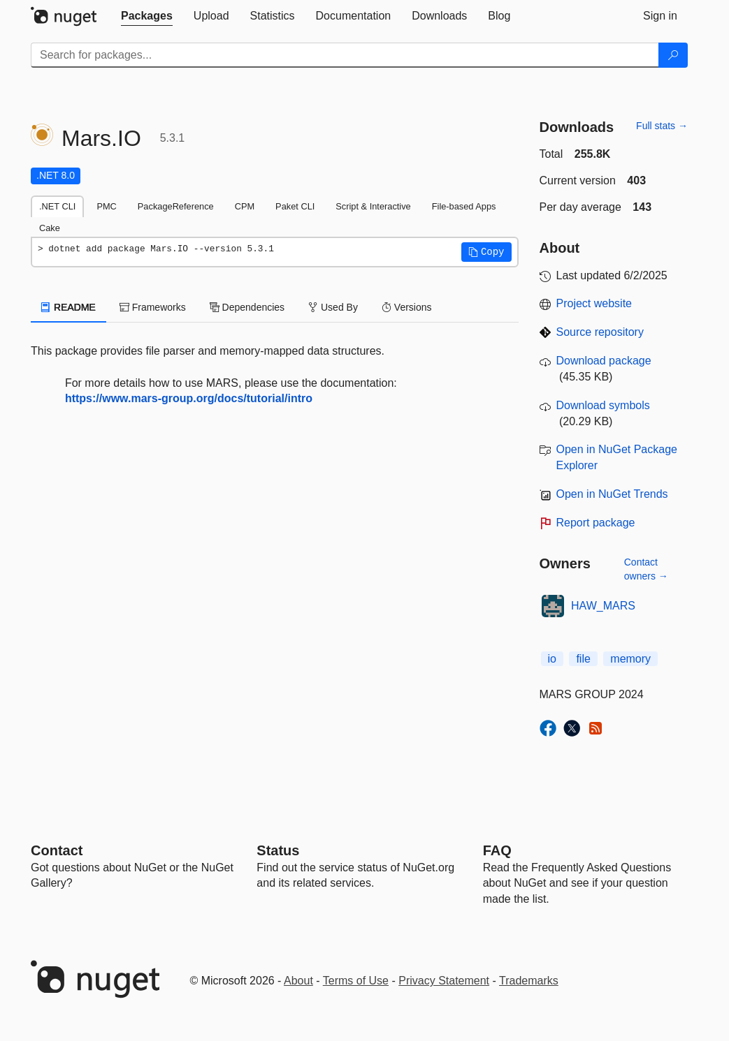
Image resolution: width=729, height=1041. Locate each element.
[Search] (673, 55)
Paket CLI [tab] (295, 206)
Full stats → (662, 125)
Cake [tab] (49, 228)
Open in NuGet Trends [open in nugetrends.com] (612, 494)
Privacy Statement (443, 981)
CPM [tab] (244, 206)
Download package (603, 361)
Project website (594, 303)
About (298, 981)
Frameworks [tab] (153, 307)
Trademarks (528, 981)
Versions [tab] (407, 307)
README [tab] (68, 307)
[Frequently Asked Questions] (497, 850)
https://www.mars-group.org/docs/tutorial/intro (188, 398)
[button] (486, 252)
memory (630, 659)
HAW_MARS (603, 606)
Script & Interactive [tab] (372, 206)
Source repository (600, 332)
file (583, 659)
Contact (56, 850)
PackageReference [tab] (176, 206)
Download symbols (603, 405)
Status (278, 850)
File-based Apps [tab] (464, 206)
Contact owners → (646, 569)
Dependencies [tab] (247, 307)
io (552, 659)
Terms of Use (356, 981)
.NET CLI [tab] (57, 206)
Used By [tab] (333, 307)
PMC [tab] (106, 206)
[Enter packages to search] (345, 55)
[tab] (146, 16)
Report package (595, 523)
